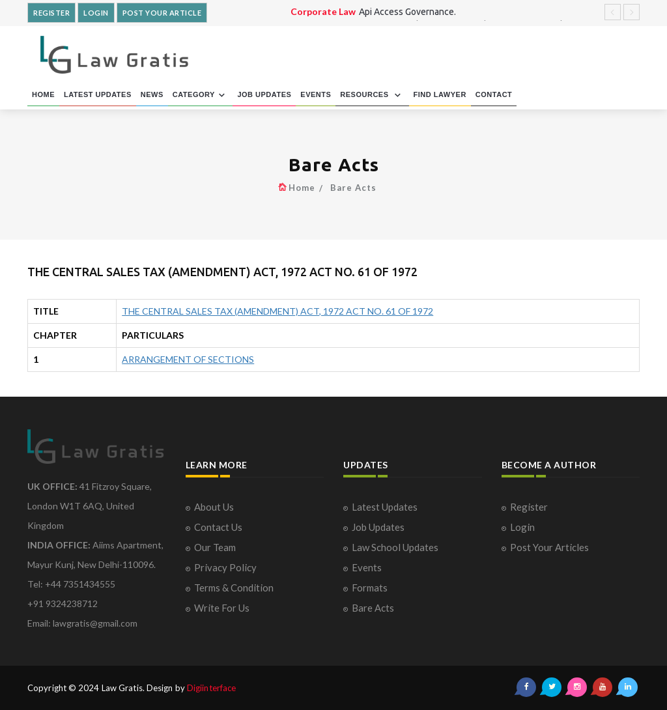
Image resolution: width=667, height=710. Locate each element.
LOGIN (96, 12)
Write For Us (221, 608)
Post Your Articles (549, 547)
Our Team (215, 547)
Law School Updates (395, 547)
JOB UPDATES (264, 94)
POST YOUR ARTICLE (162, 12)
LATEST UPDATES (98, 94)
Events (367, 567)
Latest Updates (385, 507)
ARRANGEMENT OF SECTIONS (188, 359)
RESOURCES (372, 95)
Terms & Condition (234, 587)
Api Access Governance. (407, 12)
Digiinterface (211, 688)
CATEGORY (201, 95)
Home (302, 187)
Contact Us (218, 527)
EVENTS (315, 94)
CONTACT (493, 94)
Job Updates (378, 527)
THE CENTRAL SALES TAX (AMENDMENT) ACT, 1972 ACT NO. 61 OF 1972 (277, 311)
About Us (214, 507)
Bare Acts (353, 187)
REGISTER (51, 12)
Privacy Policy (225, 567)
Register (529, 507)
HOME (43, 94)
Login (522, 527)
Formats (370, 587)
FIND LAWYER (440, 94)
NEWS (152, 94)
